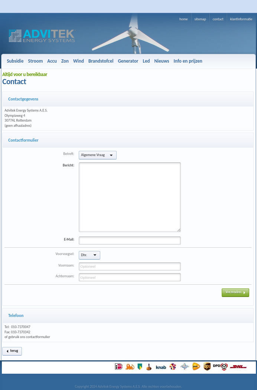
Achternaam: (65, 276)
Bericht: (68, 165)
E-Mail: (69, 239)
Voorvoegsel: (65, 254)
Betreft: (69, 154)
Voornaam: (66, 265)
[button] (98, 155)
